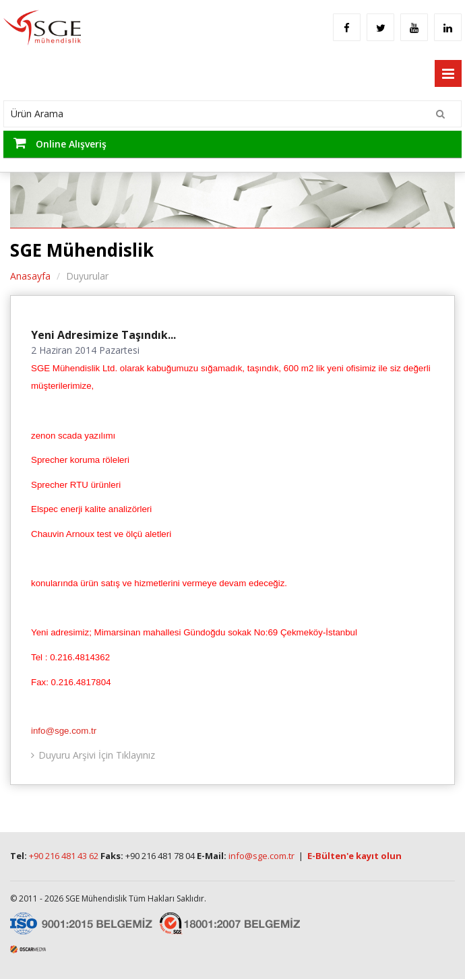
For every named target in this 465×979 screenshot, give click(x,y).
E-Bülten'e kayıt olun (354, 856)
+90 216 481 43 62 (63, 856)
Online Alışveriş (59, 143)
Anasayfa (30, 276)
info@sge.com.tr (63, 731)
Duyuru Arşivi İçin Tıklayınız (96, 755)
